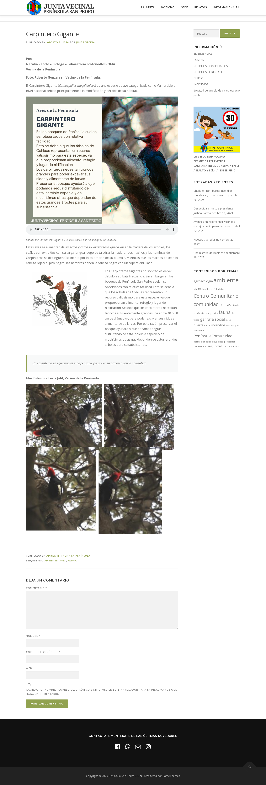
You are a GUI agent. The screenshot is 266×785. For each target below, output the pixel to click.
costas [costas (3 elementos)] (225, 304)
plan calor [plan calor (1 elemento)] (206, 341)
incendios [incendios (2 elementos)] (218, 325)
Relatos (200, 7)
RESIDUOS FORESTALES (209, 72)
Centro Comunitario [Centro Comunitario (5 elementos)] (216, 295)
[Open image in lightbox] (64, 414)
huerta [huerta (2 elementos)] (198, 325)
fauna (72, 560)
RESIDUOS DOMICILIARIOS (211, 66)
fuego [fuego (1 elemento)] (196, 320)
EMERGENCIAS (203, 53)
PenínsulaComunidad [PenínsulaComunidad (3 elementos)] (213, 335)
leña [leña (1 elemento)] (228, 325)
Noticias (168, 7)
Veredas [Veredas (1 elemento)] (235, 346)
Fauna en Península (75, 555)
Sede (184, 7)
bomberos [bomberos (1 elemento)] (207, 289)
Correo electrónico (43, 652)
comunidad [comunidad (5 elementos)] (206, 304)
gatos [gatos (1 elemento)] (228, 320)
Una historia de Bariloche (209, 253)
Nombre (33, 635)
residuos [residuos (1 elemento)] (202, 346)
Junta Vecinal (86, 42)
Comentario (36, 588)
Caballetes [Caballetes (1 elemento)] (219, 289)
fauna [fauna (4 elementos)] (225, 312)
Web (29, 668)
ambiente (51, 560)
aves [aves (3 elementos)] (198, 288)
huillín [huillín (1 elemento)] (207, 325)
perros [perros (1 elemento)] (197, 341)
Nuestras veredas (204, 239)
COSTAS (199, 60)
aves (63, 560)
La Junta (148, 7)
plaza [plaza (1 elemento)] (220, 341)
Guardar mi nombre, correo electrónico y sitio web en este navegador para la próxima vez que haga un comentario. (101, 692)
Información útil (227, 7)
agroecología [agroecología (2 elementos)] (203, 281)
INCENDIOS (201, 84)
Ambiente (53, 555)
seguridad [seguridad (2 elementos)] (214, 346)
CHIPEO (198, 78)
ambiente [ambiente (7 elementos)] (226, 280)
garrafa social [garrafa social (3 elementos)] (212, 319)
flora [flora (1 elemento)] (233, 313)
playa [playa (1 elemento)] (214, 341)
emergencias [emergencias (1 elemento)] (211, 313)
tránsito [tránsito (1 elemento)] (227, 346)
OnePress (143, 776)
